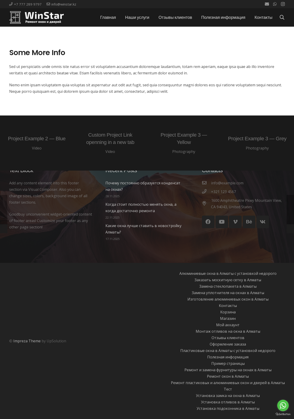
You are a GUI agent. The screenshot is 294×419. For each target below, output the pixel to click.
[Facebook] (208, 222)
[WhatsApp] (275, 4)
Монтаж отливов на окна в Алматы (228, 331)
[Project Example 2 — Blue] (37, 143)
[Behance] (249, 222)
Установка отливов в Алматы (228, 402)
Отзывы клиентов (228, 337)
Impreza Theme (27, 340)
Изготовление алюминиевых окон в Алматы (228, 299)
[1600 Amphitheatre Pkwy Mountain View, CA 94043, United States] (206, 203)
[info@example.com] (206, 183)
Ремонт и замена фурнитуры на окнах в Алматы (227, 369)
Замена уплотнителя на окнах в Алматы (228, 292)
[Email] (267, 4)
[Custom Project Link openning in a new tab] (110, 143)
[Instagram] (283, 4)
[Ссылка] (36, 17)
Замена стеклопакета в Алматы (228, 286)
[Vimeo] (235, 222)
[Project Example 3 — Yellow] (183, 143)
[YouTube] (221, 222)
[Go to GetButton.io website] (283, 414)
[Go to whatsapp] (283, 405)
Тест (228, 389)
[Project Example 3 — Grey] (257, 143)
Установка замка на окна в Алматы (228, 395)
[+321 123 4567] (206, 191)
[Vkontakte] (262, 222)
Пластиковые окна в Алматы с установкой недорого (227, 350)
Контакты (228, 305)
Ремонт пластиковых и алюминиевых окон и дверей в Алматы (228, 382)
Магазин (228, 318)
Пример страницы (228, 363)
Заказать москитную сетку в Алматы (228, 279)
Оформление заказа (228, 344)
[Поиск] (282, 17)
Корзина (228, 312)
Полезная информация (228, 357)
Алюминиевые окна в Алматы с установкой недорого (228, 273)
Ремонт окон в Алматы (228, 376)
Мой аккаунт (228, 324)
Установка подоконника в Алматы (228, 408)
